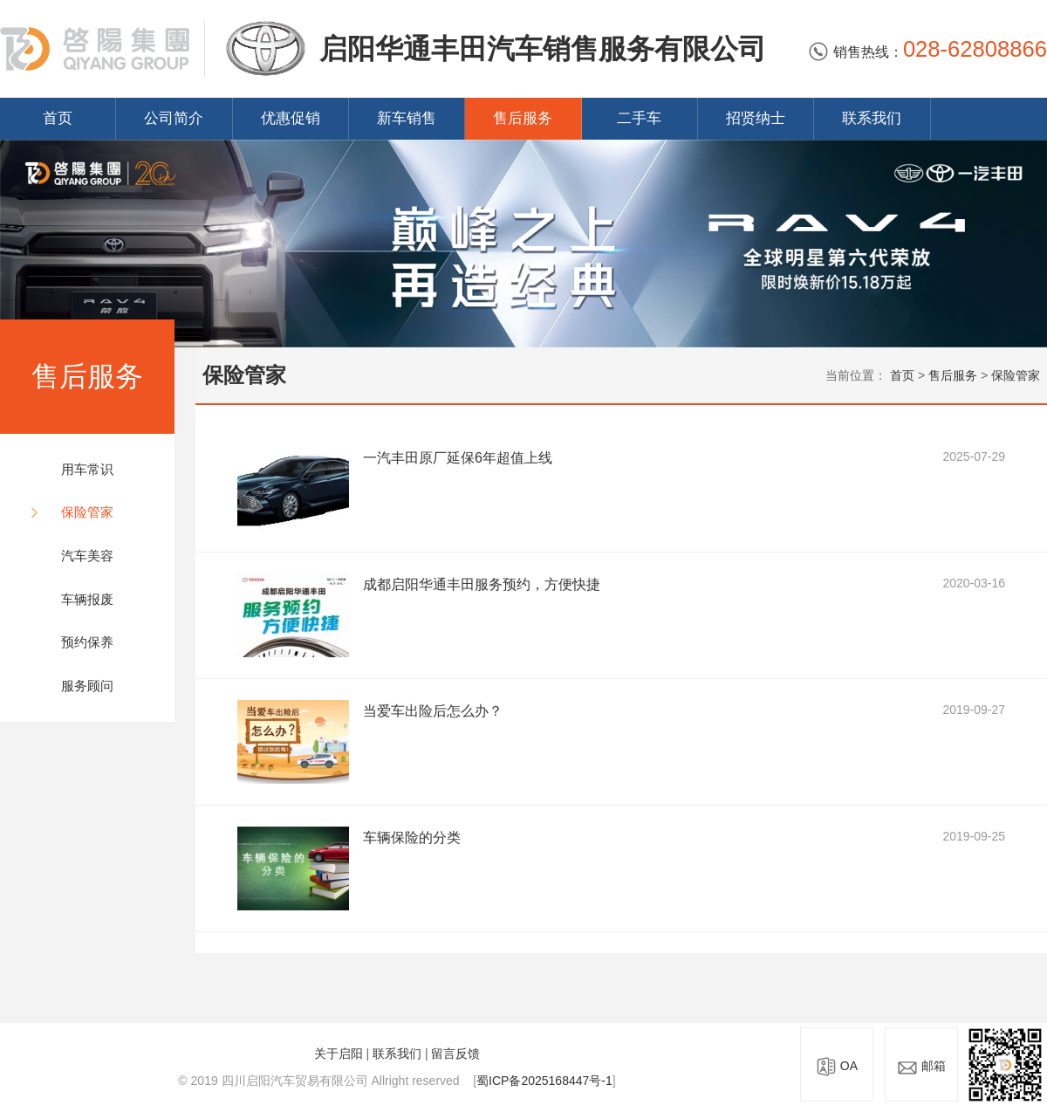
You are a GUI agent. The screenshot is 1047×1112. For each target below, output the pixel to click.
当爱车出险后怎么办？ (433, 711)
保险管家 (87, 512)
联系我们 (871, 118)
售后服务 (522, 118)
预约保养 (87, 642)
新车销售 (406, 118)
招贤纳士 (755, 118)
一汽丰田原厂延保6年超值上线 (457, 457)
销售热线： (927, 52)
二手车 (639, 118)
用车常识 (87, 469)
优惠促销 (290, 118)
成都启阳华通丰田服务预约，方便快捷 (481, 584)
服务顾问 (87, 685)
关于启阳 (338, 1054)
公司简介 (173, 118)
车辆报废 (87, 599)
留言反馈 (455, 1054)
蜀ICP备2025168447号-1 (544, 1081)
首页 (57, 118)
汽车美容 (87, 555)
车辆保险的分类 (412, 837)
